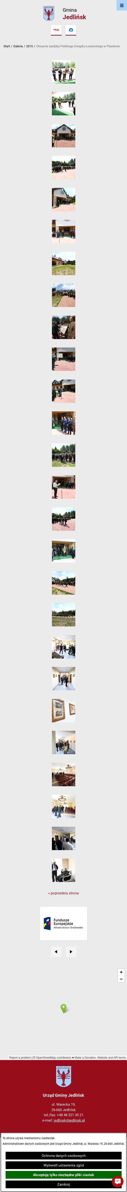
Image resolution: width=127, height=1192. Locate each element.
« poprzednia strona (63, 893)
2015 (29, 46)
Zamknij (63, 1184)
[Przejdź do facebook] (70, 30)
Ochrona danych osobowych (64, 1156)
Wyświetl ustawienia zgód (64, 1165)
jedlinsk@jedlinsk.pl (69, 1120)
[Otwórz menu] (121, 5)
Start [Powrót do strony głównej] (7, 46)
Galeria (18, 46)
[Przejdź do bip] (56, 30)
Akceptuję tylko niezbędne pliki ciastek (63, 1175)
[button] (63, 82)
